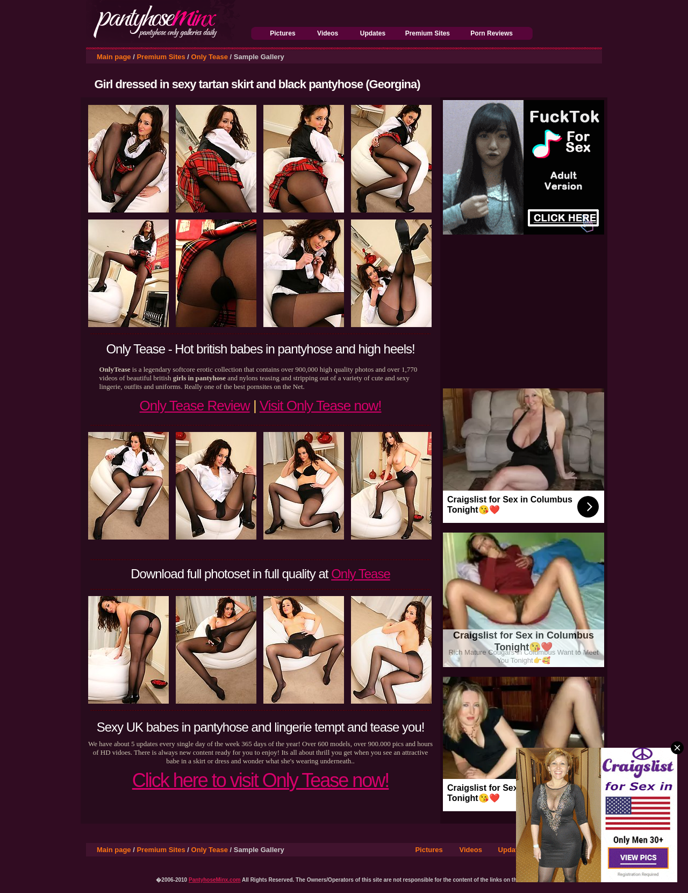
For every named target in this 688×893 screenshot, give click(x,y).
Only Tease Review (195, 406)
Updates (372, 33)
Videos (327, 33)
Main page (114, 57)
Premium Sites (427, 33)
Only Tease (209, 57)
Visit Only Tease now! (321, 406)
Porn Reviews (491, 33)
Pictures (282, 33)
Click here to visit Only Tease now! (260, 780)
